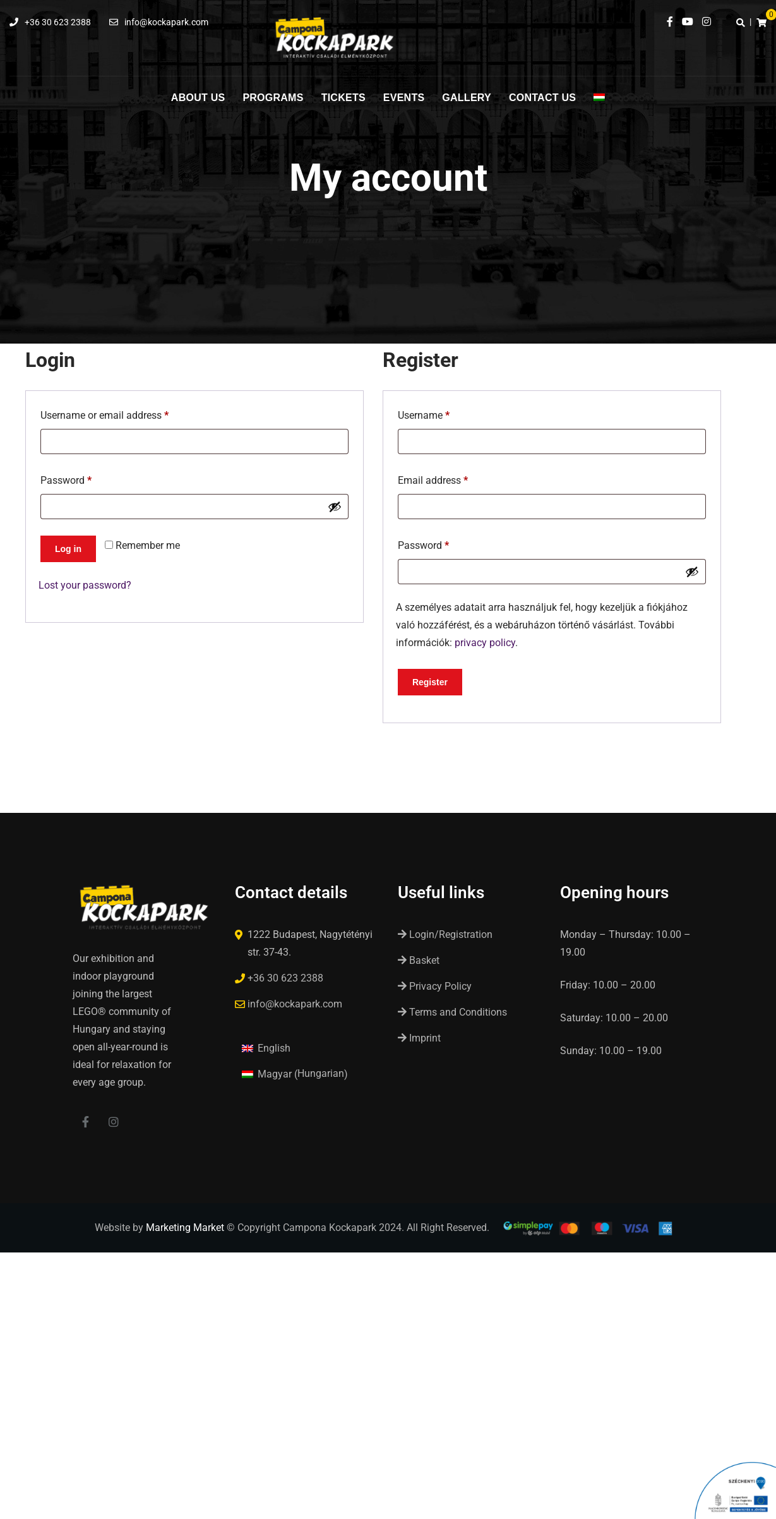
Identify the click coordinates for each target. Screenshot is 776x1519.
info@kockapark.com (166, 22)
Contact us (542, 97)
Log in (68, 549)
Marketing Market (185, 1229)
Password (85, 478)
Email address (452, 478)
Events (404, 97)
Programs (272, 97)
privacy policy (485, 643)
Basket (418, 960)
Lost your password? (85, 585)
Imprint (419, 1038)
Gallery (466, 97)
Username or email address (123, 413)
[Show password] (335, 506)
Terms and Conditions (452, 1012)
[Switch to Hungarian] (599, 104)
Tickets (343, 97)
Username (443, 413)
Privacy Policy (435, 986)
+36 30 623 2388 (58, 22)
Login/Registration (445, 934)
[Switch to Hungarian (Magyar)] (295, 1073)
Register (430, 682)
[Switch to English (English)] (266, 1047)
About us (198, 97)
